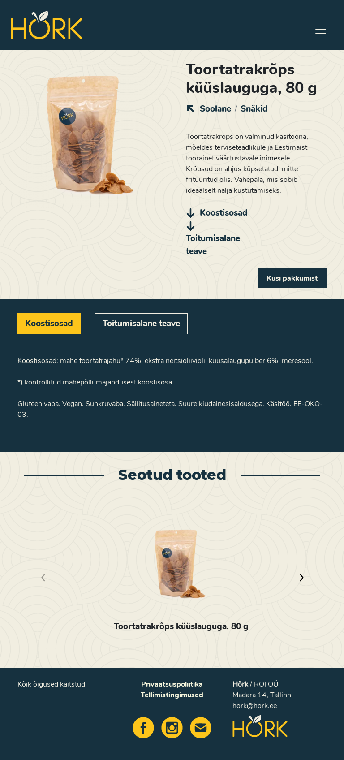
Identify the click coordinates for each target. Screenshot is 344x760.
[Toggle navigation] (320, 30)
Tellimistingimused (172, 695)
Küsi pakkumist (292, 278)
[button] (301, 578)
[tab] (49, 323)
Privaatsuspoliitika (172, 684)
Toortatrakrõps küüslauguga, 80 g (181, 626)
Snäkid (254, 109)
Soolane (215, 109)
